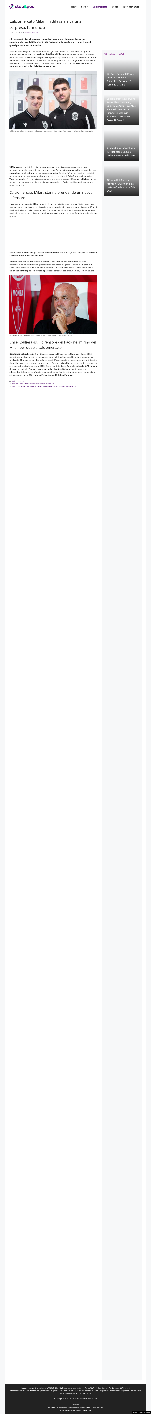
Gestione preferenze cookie (141, 1412)
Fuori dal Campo (131, 6)
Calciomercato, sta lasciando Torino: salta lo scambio (33, 384)
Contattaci (92, 1398)
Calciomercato (100, 6)
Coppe (115, 6)
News (74, 6)
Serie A (84, 6)
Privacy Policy (65, 1410)
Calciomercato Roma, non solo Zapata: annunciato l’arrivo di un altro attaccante (44, 386)
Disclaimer (76, 1410)
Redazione (87, 1410)
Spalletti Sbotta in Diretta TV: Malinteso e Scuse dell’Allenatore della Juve (121, 152)
